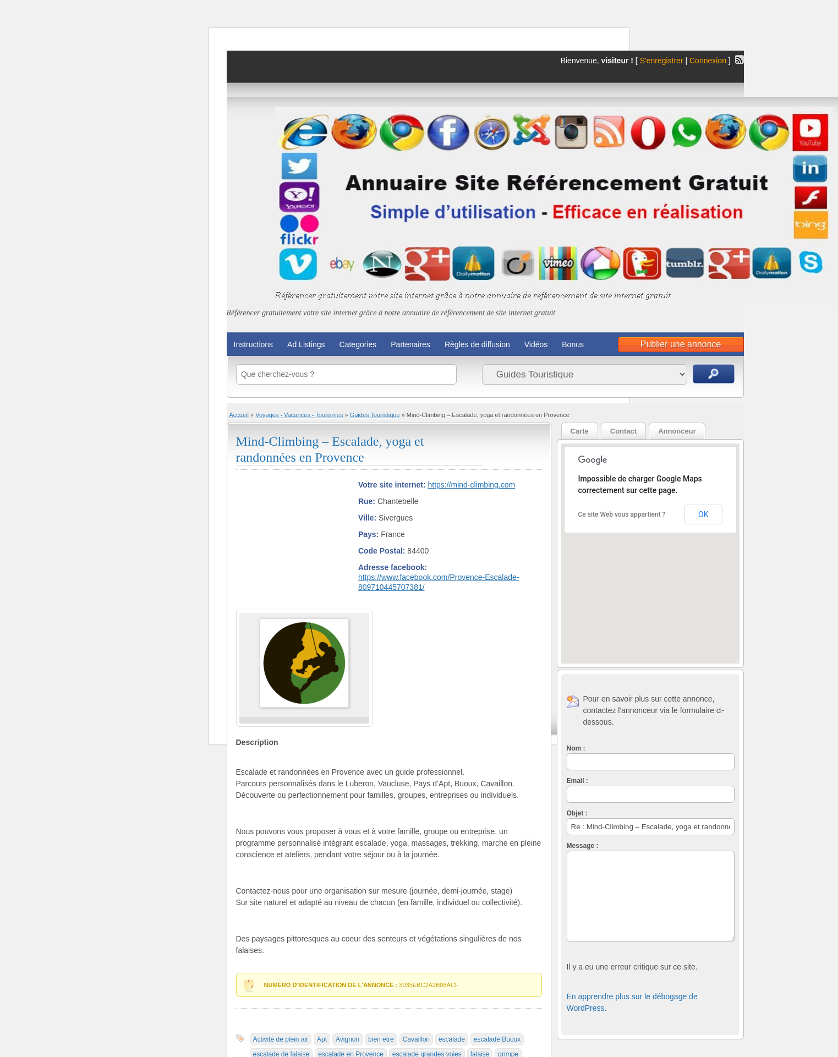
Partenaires (410, 344)
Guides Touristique (375, 415)
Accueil (239, 415)
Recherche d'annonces (714, 374)
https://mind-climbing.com (471, 484)
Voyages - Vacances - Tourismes (299, 415)
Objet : (577, 813)
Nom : (576, 748)
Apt (322, 1039)
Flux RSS (739, 59)
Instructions (253, 344)
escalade (452, 1039)
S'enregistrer (661, 60)
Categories (358, 344)
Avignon (347, 1039)
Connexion (709, 60)
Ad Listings (306, 344)
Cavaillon (416, 1039)
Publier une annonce (680, 344)
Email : (577, 781)
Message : (583, 846)
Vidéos (536, 344)
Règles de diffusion (477, 344)
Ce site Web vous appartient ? (622, 514)
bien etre (381, 1039)
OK (703, 514)
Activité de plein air (281, 1039)
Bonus (573, 344)
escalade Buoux (497, 1039)
